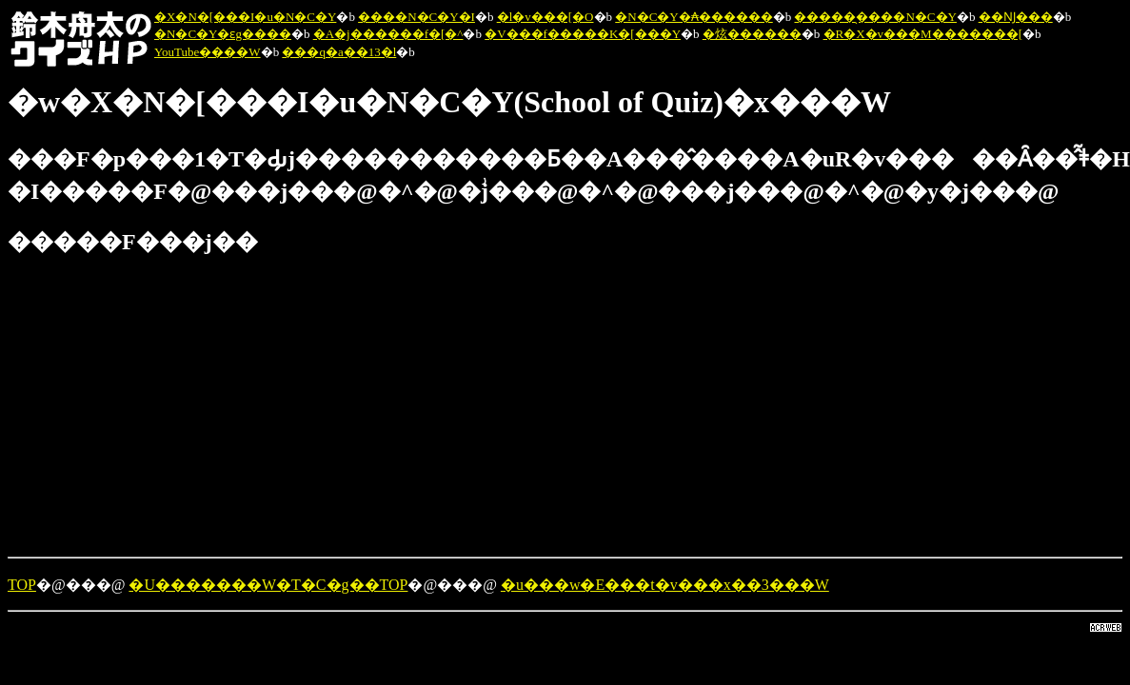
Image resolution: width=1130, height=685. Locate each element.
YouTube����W (207, 52)
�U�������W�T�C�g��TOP (268, 585)
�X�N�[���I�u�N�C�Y (245, 17)
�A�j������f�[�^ (388, 34)
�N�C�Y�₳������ (693, 17)
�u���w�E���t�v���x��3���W (665, 585)
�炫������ (752, 34)
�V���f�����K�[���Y (583, 34)
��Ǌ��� (1016, 17)
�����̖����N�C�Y (875, 17)
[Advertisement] (487, 408)
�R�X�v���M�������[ (922, 34)
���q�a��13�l (339, 52)
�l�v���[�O (545, 17)
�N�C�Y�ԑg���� (222, 34)
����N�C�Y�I (416, 17)
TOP (22, 585)
